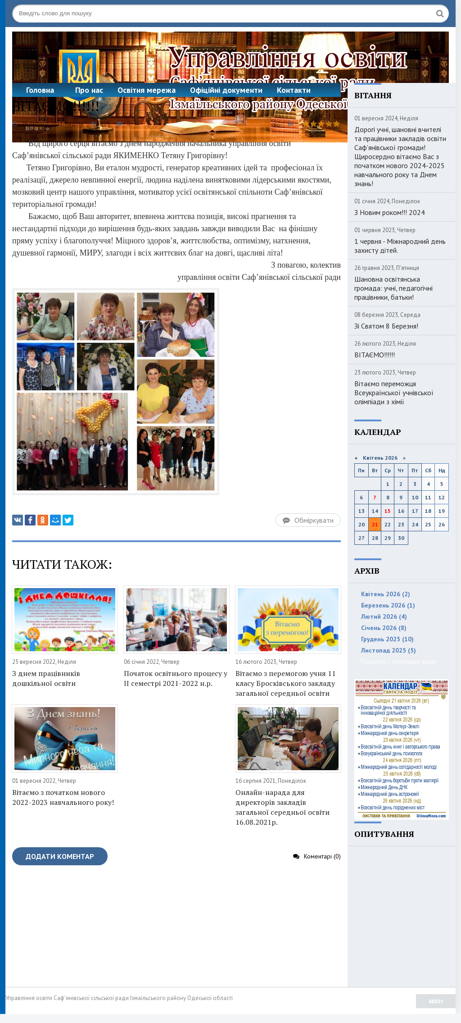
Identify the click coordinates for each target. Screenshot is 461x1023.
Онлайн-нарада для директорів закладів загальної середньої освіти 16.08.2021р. (282, 807)
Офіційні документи (226, 90)
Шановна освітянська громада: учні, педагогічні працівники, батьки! (393, 287)
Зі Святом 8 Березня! (386, 325)
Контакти (294, 90)
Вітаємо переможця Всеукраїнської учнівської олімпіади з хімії (394, 392)
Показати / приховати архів (398, 662)
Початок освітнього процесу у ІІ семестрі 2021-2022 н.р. (175, 678)
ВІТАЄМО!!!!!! (374, 354)
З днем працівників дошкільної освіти (46, 678)
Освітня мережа (147, 90)
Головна (40, 90)
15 (387, 510)
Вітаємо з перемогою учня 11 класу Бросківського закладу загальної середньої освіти (285, 683)
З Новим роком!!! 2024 (389, 212)
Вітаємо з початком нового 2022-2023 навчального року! (63, 797)
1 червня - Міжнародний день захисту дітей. (400, 246)
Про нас (89, 90)
